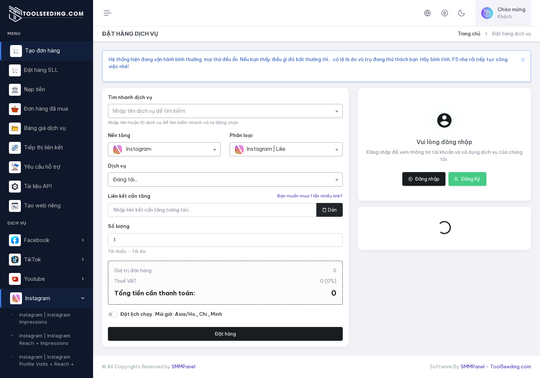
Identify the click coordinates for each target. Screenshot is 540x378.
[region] (46, 197)
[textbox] (153, 111)
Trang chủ (469, 33)
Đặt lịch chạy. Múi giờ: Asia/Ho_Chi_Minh (171, 314)
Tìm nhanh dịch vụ (130, 97)
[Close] (522, 59)
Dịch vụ (117, 166)
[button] (46, 240)
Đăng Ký (467, 179)
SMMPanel (183, 366)
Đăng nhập (424, 179)
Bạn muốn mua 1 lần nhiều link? (310, 195)
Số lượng (119, 226)
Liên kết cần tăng (129, 196)
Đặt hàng (225, 334)
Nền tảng (119, 135)
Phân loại (241, 135)
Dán (329, 210)
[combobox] (225, 111)
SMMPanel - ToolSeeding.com (496, 366)
